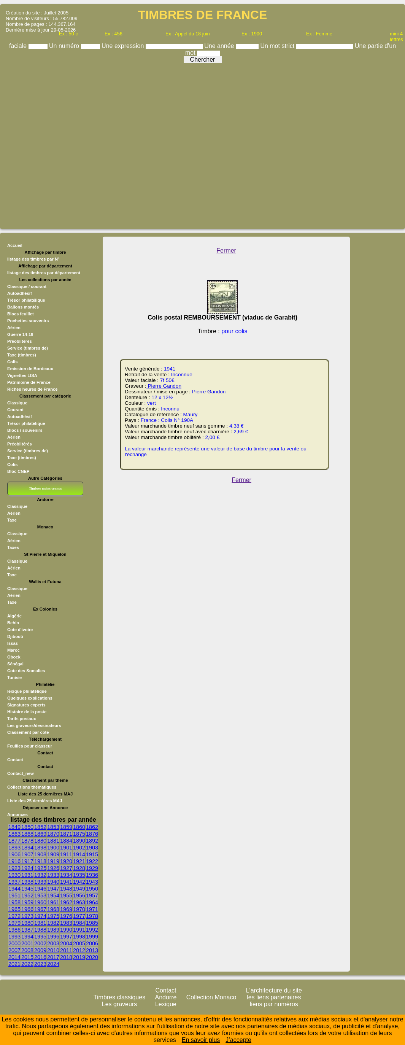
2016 (40, 957)
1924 (27, 868)
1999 (92, 937)
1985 (92, 923)
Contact (15, 759)
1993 (14, 937)
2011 (66, 950)
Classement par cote (28, 732)
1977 (79, 916)
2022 (27, 964)
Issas (12, 643)
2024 (53, 964)
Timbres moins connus (45, 488)
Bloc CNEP (18, 471)
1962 (66, 902)
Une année (220, 46)
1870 (53, 834)
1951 (14, 895)
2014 (14, 957)
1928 (79, 868)
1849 (14, 827)
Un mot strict (278, 46)
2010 (53, 950)
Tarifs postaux (21, 718)
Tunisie (14, 677)
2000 (14, 943)
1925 (40, 868)
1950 (92, 889)
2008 (27, 950)
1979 (14, 923)
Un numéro (65, 46)
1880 (40, 841)
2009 (40, 950)
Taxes (13, 547)
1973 (27, 916)
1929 (92, 868)
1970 (79, 909)
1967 (40, 909)
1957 (92, 895)
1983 (66, 923)
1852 (40, 827)
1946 (40, 889)
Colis (12, 464)
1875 (79, 834)
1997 (66, 937)
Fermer (226, 250)
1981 (40, 923)
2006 (92, 943)
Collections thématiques (31, 787)
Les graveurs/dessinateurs (34, 725)
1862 (92, 827)
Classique (17, 403)
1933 (53, 875)
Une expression (124, 46)
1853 (53, 827)
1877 (14, 841)
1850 (27, 827)
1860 (79, 827)
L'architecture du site (274, 990)
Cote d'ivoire (20, 629)
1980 (27, 923)
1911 (66, 854)
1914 (79, 854)
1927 (66, 868)
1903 (92, 848)
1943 (92, 882)
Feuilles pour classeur (29, 746)
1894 (27, 848)
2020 (92, 957)
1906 (14, 854)
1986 (14, 930)
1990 (66, 930)
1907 (27, 854)
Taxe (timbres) (21, 457)
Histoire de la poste (26, 711)
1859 (66, 827)
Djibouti (15, 636)
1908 (40, 854)
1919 (53, 861)
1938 (27, 882)
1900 (53, 848)
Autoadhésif (19, 416)
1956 (79, 895)
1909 (53, 854)
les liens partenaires (274, 997)
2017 (53, 957)
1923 (14, 868)
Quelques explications (29, 698)
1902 (79, 848)
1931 (27, 875)
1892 (92, 841)
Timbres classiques (119, 997)
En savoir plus (201, 1040)
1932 (40, 875)
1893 (14, 848)
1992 (92, 930)
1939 (40, 882)
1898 (40, 848)
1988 (40, 930)
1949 (79, 889)
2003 (53, 943)
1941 (66, 882)
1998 (79, 937)
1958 (14, 902)
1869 (40, 834)
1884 (66, 841)
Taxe (12, 520)
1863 (14, 834)
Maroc (13, 650)
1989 (53, 930)
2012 (79, 950)
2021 (14, 964)
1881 (53, 841)
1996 (53, 937)
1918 (40, 861)
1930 (14, 875)
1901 (66, 848)
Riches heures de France (32, 389)
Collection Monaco (211, 997)
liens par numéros (274, 1004)
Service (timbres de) (27, 451)
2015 (27, 957)
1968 (53, 909)
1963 (79, 902)
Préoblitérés (19, 444)
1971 (92, 909)
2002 (40, 943)
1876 (92, 834)
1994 (27, 937)
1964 (92, 902)
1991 (79, 930)
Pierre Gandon (163, 386)
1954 (53, 895)
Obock (14, 657)
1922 (92, 861)
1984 (79, 923)
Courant (15, 409)
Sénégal (15, 664)
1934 (66, 875)
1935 (79, 875)
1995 (40, 937)
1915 (92, 854)
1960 (40, 902)
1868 (27, 834)
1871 (66, 834)
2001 (27, 943)
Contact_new (20, 773)
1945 (27, 889)
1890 (79, 841)
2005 (79, 943)
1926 (53, 868)
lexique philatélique (27, 691)
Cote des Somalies (26, 670)
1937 (14, 882)
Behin (13, 622)
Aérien (14, 437)
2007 (14, 950)
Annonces (17, 814)
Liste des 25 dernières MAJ (34, 800)
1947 (53, 889)
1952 (27, 895)
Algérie (14, 616)
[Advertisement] (201, 144)
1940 (53, 882)
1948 (66, 889)
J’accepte (238, 1040)
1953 (40, 895)
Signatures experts (26, 705)
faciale (19, 46)
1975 (53, 916)
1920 (66, 861)
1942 (79, 882)
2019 (79, 957)
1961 (53, 902)
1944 (14, 889)
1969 (66, 909)
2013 (92, 950)
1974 (40, 916)
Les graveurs (119, 1004)
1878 (27, 841)
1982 (53, 923)
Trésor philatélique (26, 423)
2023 (40, 964)
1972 (14, 916)
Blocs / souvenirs (25, 430)
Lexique (165, 1004)
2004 (66, 943)
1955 (66, 895)
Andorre (166, 997)
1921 (79, 861)
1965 (14, 909)
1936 (92, 875)
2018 (66, 957)
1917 (27, 861)
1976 (66, 916)
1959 (27, 902)
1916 (14, 861)
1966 (27, 909)
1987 (27, 930)
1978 (92, 916)
